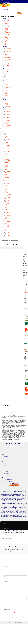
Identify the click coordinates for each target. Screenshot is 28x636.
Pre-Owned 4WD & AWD (7, 41)
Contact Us (8, 126)
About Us (4, 108)
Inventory (5, 18)
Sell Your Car (4, 68)
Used (9, 240)
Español (2, 0)
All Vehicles (6, 240)
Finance (4, 80)
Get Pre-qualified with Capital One (7, 93)
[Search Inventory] (14, 538)
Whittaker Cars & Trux (7, 16)
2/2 (25, 277)
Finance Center (8, 83)
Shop (2, 454)
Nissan (16, 240)
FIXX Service (4, 99)
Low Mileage (7, 64)
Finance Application (8, 87)
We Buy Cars (7, 73)
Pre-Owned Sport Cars (7, 23)
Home (3, 240)
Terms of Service (14, 617)
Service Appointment (8, 105)
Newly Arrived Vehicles (7, 61)
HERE (4, 514)
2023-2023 (13, 240)
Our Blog (7, 123)
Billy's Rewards (7, 115)
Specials (5, 46)
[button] (3, 6)
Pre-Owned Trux (7, 36)
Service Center (7, 102)
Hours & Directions (7, 119)
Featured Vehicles (8, 49)
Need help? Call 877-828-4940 (14, 622)
